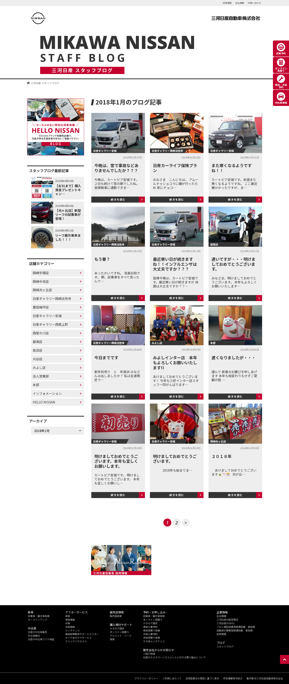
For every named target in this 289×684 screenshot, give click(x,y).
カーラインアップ (37, 619)
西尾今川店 (41, 333)
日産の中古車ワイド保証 (41, 639)
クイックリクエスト (76, 641)
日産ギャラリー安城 (47, 315)
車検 (67, 616)
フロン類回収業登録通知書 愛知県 (236, 626)
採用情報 (227, 2)
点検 (67, 623)
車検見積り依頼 (151, 630)
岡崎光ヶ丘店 (42, 289)
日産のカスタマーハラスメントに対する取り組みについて (174, 657)
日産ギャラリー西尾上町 (50, 324)
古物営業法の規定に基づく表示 (202, 678)
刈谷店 (37, 358)
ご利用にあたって (171, 678)
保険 (112, 639)
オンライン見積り (119, 632)
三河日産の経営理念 (227, 619)
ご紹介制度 (149, 653)
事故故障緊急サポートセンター (82, 634)
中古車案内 (34, 635)
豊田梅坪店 (41, 307)
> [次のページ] (185, 523)
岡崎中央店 (41, 281)
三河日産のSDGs (225, 623)
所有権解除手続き (232, 678)
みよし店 (39, 367)
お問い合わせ (254, 2)
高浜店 (37, 350)
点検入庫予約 (150, 634)
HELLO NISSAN (44, 402)
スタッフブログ (225, 646)
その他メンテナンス (154, 641)
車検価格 (70, 619)
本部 (36, 384)
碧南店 (37, 341)
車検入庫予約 (150, 626)
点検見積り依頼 (151, 637)
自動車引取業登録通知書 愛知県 (235, 630)
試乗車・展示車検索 (39, 616)
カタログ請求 (117, 628)
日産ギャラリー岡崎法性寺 (52, 298)
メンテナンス (72, 630)
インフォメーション (47, 393)
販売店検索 (116, 616)
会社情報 (239, 2)
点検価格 (70, 626)
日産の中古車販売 (37, 632)
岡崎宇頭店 (41, 272)
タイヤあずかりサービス (78, 637)
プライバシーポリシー (146, 678)
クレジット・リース (120, 635)
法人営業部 (41, 376)
